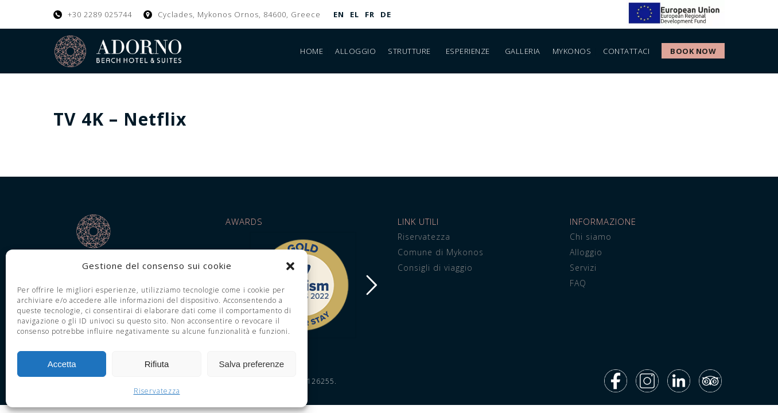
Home (311, 51)
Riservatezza (157, 391)
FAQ (578, 283)
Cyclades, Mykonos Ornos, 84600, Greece (239, 14)
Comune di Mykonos (441, 252)
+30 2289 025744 (100, 14)
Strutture (409, 51)
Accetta (62, 364)
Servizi (583, 267)
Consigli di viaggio (435, 267)
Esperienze (468, 51)
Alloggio (355, 51)
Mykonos (572, 51)
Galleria (522, 51)
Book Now (693, 51)
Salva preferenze (251, 364)
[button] (290, 266)
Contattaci (626, 51)
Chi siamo (591, 236)
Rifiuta (157, 364)
